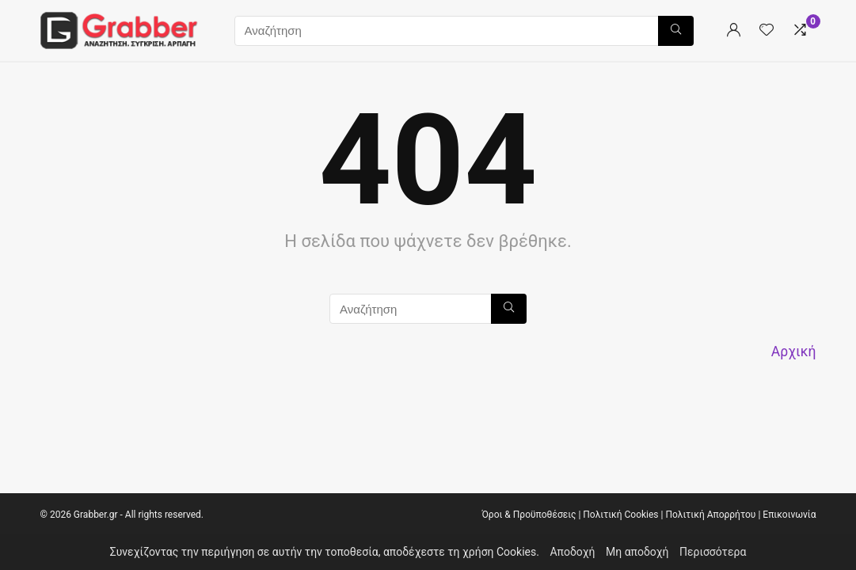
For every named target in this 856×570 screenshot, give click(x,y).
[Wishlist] (766, 30)
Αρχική (793, 351)
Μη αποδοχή (637, 551)
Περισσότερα (712, 551)
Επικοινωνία (789, 514)
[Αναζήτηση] (676, 31)
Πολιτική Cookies (620, 514)
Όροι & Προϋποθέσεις (528, 514)
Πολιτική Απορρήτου (710, 514)
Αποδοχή (572, 551)
